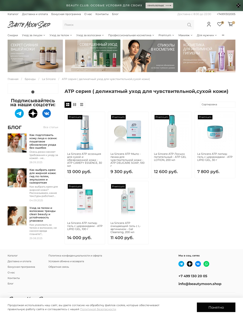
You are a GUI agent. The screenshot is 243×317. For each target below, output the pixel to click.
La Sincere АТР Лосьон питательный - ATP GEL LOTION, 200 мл (170, 157)
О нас (88, 14)
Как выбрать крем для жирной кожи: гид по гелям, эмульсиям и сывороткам (42, 176)
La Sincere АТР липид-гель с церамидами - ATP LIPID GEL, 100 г (85, 226)
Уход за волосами (90, 35)
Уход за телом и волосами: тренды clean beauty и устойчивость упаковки (42, 214)
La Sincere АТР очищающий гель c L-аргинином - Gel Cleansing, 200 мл (125, 227)
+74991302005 (226, 14)
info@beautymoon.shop (199, 284)
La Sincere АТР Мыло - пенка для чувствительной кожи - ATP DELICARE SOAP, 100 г (127, 160)
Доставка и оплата (35, 14)
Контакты (102, 14)
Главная (13, 79)
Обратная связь (58, 266)
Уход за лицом (34, 35)
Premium (166, 35)
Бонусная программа (66, 14)
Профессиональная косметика (131, 35)
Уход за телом (61, 35)
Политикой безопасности (98, 309)
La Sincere (49, 79)
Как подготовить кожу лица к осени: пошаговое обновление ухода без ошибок (43, 141)
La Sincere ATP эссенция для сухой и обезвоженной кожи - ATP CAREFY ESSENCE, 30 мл (84, 160)
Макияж (185, 35)
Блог (115, 14)
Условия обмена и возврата (66, 261)
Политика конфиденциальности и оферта (75, 255)
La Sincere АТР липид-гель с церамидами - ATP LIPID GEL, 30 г (215, 157)
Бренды (30, 79)
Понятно (216, 307)
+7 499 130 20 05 (192, 276)
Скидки (13, 35)
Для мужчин (207, 35)
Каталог (13, 14)
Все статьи (50, 127)
